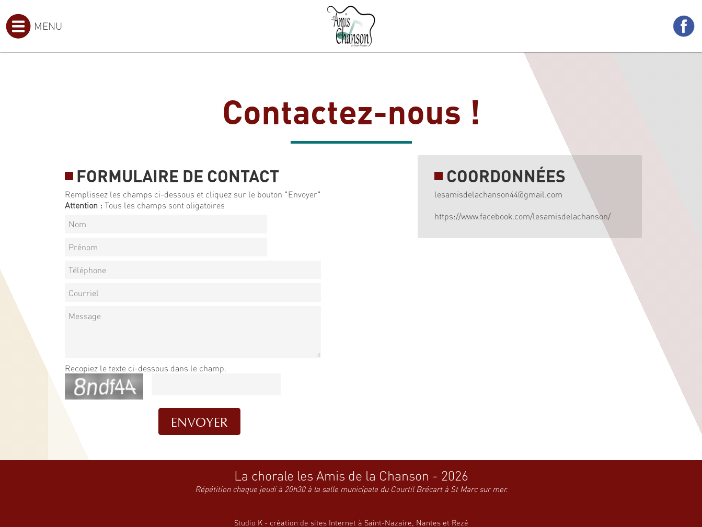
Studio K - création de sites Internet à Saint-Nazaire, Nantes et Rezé (351, 522)
